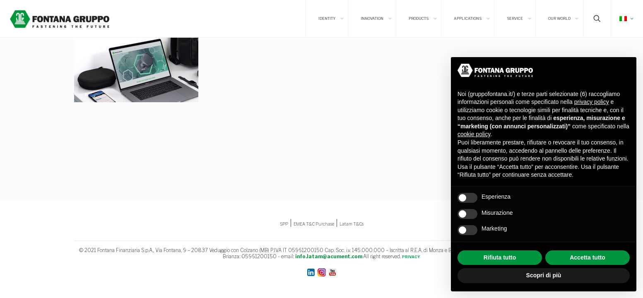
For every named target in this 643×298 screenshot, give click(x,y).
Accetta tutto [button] (587, 257)
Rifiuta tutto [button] (500, 257)
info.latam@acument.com (328, 256)
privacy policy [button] (591, 102)
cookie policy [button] (474, 134)
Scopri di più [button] (543, 275)
